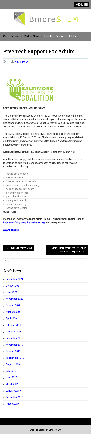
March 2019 (12, 384)
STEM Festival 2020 (19, 248)
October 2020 (13, 305)
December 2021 (14, 279)
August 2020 (13, 312)
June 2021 (11, 292)
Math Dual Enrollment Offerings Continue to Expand (69, 250)
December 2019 (14, 338)
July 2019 (11, 371)
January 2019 (13, 390)
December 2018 (14, 397)
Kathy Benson (22, 61)
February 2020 (13, 325)
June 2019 (11, 377)
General (15, 36)
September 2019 (15, 357)
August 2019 (13, 364)
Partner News (31, 36)
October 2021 (13, 285)
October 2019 (13, 351)
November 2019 (14, 344)
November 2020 (14, 298)
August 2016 (13, 403)
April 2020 (11, 318)
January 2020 (13, 331)
